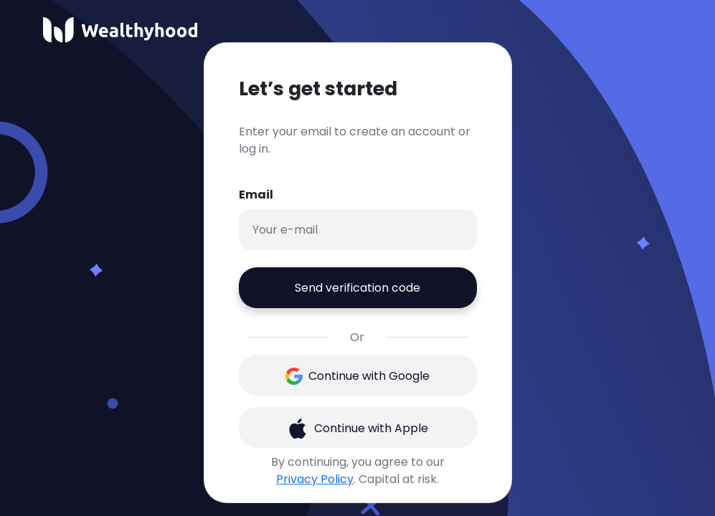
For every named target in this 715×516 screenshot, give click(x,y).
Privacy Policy (315, 479)
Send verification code (357, 288)
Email (256, 194)
